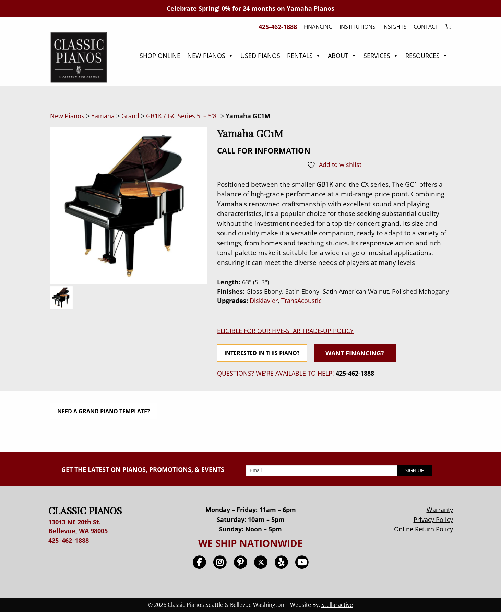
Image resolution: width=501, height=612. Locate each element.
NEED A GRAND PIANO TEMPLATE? (103, 411)
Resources (426, 55)
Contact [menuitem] (426, 26)
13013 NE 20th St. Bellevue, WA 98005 (78, 526)
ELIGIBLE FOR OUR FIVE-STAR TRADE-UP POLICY (285, 331)
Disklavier (264, 300)
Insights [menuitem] (394, 26)
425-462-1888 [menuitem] (278, 27)
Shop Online (160, 55)
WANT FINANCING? (354, 353)
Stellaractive (337, 605)
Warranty (440, 509)
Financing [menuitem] (318, 26)
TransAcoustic (301, 300)
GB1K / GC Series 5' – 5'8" (182, 116)
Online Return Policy (423, 529)
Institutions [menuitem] (357, 26)
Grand (130, 116)
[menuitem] (446, 26)
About (342, 55)
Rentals (304, 55)
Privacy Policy (433, 519)
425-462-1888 (355, 373)
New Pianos (210, 55)
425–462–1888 (68, 540)
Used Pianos (260, 55)
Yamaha (103, 116)
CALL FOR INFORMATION (263, 150)
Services (380, 55)
